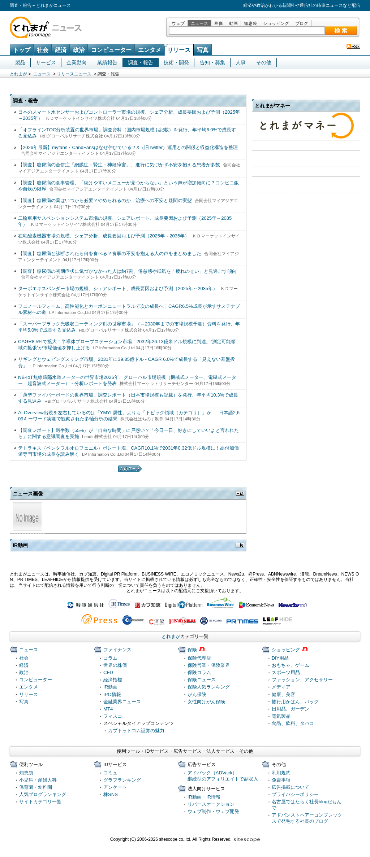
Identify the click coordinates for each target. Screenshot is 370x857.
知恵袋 (250, 23)
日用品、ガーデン (290, 709)
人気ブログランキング (42, 794)
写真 (202, 50)
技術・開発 (176, 62)
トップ (21, 50)
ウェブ (178, 23)
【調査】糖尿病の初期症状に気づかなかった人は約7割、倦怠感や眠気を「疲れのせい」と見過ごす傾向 (127, 271)
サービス (46, 62)
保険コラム (199, 672)
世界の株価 (115, 665)
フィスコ (112, 716)
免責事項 (281, 780)
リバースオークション (211, 804)
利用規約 (281, 772)
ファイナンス (117, 649)
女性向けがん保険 (206, 701)
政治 (79, 50)
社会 (42, 50)
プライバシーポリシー (295, 794)
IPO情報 (112, 694)
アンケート (115, 787)
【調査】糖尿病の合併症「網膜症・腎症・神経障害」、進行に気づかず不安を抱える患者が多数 (119, 164)
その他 (263, 62)
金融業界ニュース (122, 701)
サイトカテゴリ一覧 (40, 801)
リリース (178, 50)
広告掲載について (290, 787)
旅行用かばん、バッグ (295, 701)
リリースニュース (74, 73)
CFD (108, 672)
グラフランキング (122, 780)
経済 (60, 50)
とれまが (18, 73)
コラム (110, 658)
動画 (233, 23)
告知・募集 (212, 62)
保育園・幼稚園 (35, 787)
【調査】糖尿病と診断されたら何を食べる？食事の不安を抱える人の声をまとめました (109, 253)
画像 (218, 23)
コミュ (110, 772)
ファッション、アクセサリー (302, 679)
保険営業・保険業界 (209, 665)
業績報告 (107, 62)
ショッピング (276, 23)
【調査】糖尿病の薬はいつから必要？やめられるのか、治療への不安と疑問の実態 (105, 200)
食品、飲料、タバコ (293, 723)
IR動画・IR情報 (204, 797)
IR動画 (110, 687)
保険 (192, 649)
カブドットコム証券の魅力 (136, 730)
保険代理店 (199, 658)
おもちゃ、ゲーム (290, 665)
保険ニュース (202, 679)
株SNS (110, 794)
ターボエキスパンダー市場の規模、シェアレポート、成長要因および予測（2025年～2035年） (118, 288)
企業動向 (76, 62)
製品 (20, 62)
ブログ (301, 23)
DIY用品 (280, 658)
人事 (241, 62)
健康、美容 (283, 694)
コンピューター (111, 50)
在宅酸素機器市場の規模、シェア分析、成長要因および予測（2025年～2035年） (103, 236)
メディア (281, 687)
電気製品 (281, 716)
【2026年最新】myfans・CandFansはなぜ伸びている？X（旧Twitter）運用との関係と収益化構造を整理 (128, 147)
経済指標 (112, 679)
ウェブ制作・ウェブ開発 (213, 811)
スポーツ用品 (286, 672)
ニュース (199, 23)
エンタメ (149, 50)
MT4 (108, 709)
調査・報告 (140, 62)
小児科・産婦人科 (38, 780)
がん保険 (197, 694)
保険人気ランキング (209, 687)
